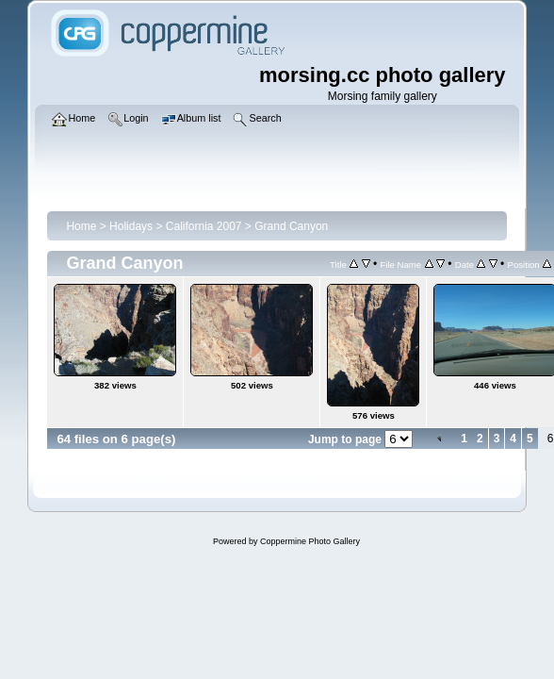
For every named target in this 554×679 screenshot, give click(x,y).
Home (81, 226)
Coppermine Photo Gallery (310, 541)
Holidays (131, 226)
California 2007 (204, 226)
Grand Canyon (291, 226)
